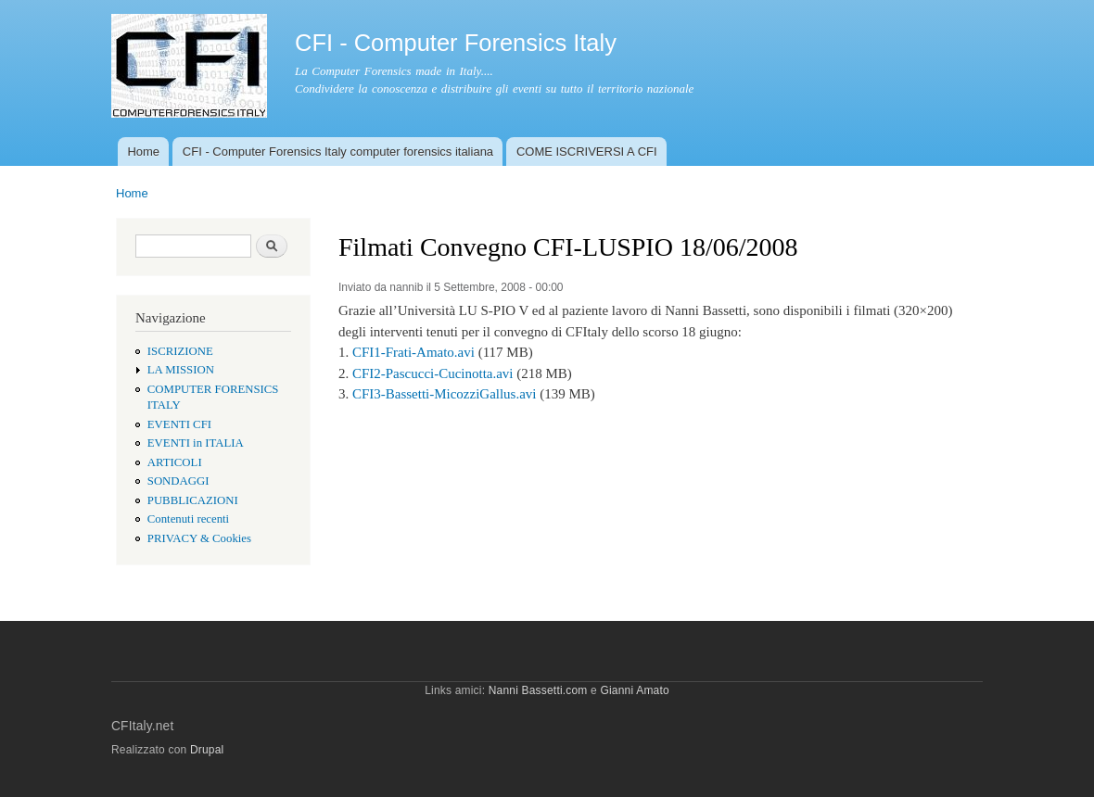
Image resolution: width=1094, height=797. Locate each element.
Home (143, 151)
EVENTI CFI (179, 424)
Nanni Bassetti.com (538, 690)
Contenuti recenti (188, 518)
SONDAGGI (178, 480)
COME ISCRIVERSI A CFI (586, 151)
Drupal (207, 749)
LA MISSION (180, 369)
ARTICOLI (174, 462)
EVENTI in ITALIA (195, 442)
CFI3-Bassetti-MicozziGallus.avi (444, 393)
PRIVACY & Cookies (199, 538)
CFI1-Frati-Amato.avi (413, 352)
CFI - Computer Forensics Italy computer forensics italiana (338, 151)
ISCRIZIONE (180, 351)
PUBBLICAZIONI (192, 500)
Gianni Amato (634, 690)
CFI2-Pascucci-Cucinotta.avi (433, 373)
